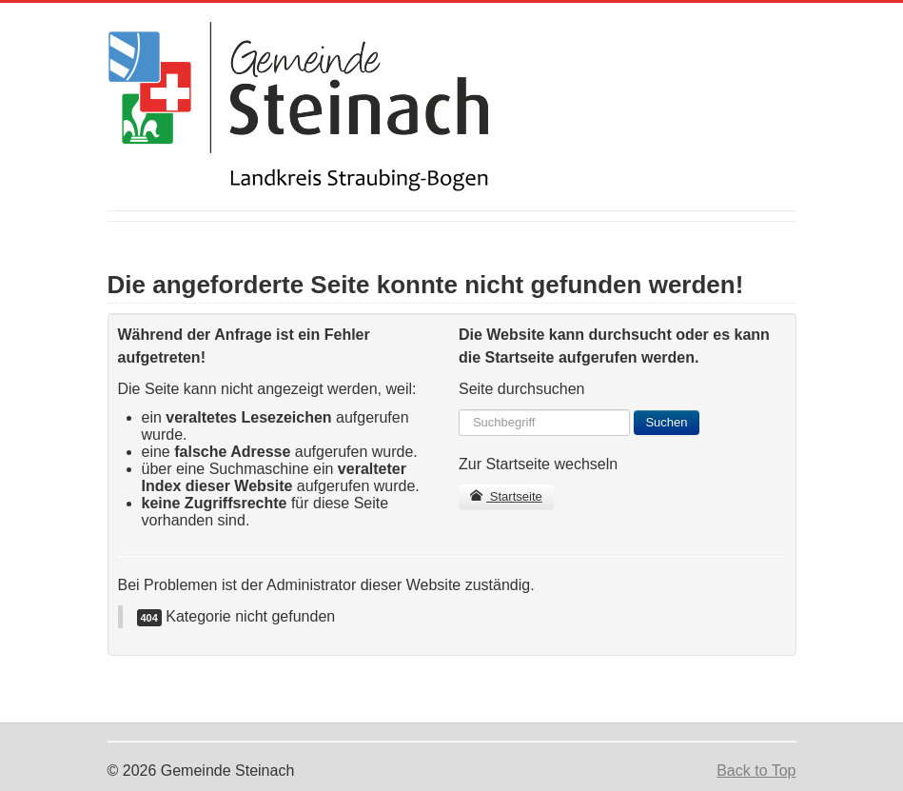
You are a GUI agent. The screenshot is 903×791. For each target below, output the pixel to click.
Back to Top (756, 770)
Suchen (666, 422)
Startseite (506, 496)
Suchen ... (459, 409)
